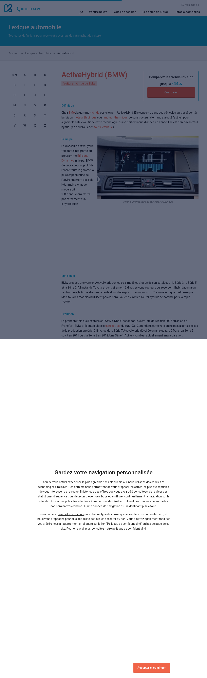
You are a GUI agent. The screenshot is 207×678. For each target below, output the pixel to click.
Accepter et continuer (151, 667)
